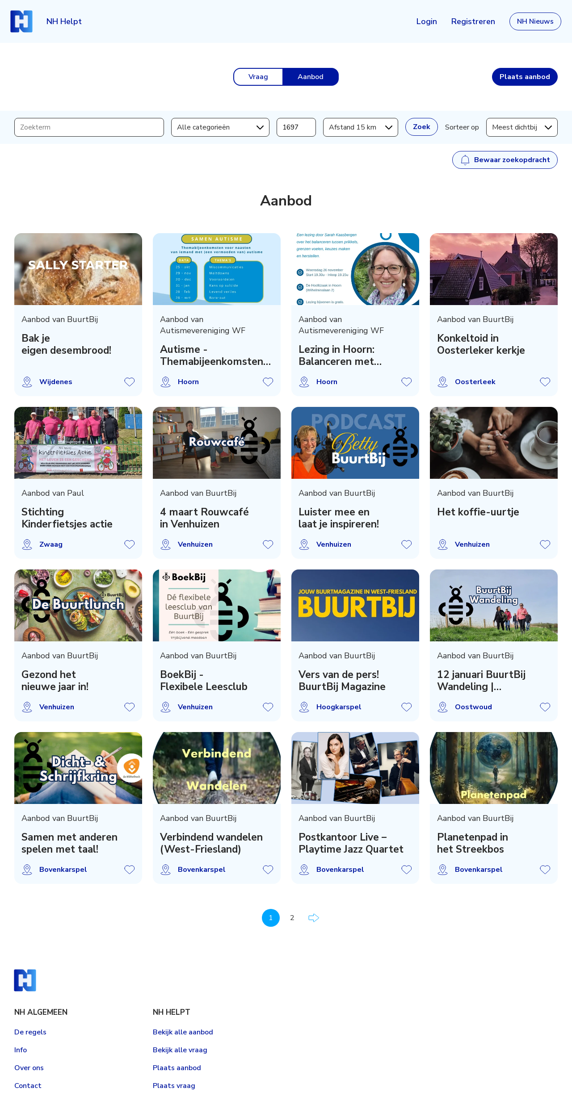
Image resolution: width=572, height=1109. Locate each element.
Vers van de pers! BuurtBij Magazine (342, 681)
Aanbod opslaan (129, 382)
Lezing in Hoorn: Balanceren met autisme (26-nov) (340, 355)
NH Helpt (64, 21)
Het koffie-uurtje (478, 512)
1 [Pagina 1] (271, 918)
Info (20, 1050)
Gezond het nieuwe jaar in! (54, 681)
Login (426, 21)
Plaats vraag (174, 1086)
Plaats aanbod (177, 1068)
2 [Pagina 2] (292, 918)
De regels (30, 1032)
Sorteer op (462, 127)
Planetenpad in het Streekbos (472, 843)
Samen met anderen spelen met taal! (69, 843)
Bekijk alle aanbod (183, 1032)
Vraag (258, 77)
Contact (28, 1086)
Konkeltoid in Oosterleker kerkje (481, 344)
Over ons (29, 1068)
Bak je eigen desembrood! (66, 344)
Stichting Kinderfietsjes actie (67, 518)
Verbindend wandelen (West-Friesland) (211, 843)
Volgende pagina (314, 918)
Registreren (473, 21)
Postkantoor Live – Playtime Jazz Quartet (351, 843)
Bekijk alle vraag (180, 1050)
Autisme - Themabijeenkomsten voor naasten (211, 355)
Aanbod (311, 77)
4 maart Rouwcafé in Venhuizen (204, 518)
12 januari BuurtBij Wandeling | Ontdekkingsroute (481, 681)
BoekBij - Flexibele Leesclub (204, 681)
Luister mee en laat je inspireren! (339, 518)
